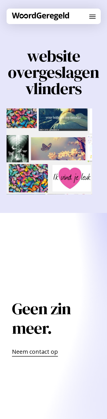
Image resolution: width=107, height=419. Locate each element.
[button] (92, 16)
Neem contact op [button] (35, 351)
